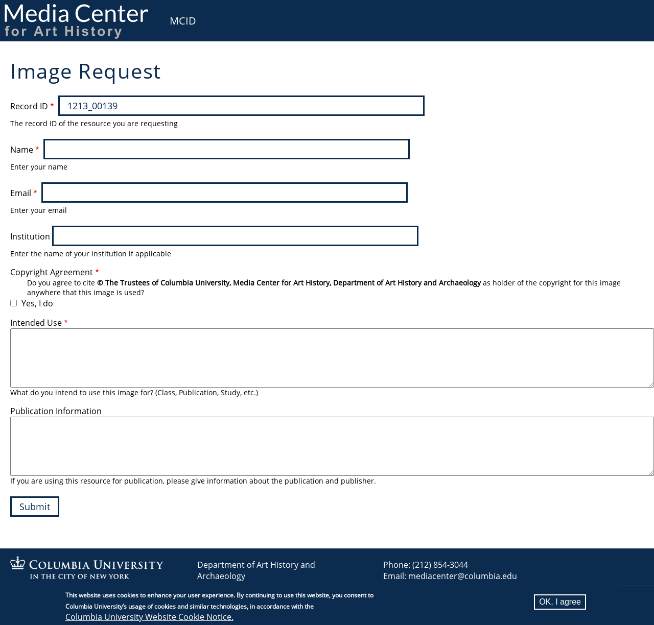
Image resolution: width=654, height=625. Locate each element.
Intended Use (36, 322)
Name (21, 149)
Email (20, 193)
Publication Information (56, 411)
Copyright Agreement (51, 272)
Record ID (29, 106)
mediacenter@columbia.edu (462, 576)
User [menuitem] (634, 14)
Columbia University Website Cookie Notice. (149, 616)
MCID (183, 21)
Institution (30, 236)
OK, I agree (560, 601)
